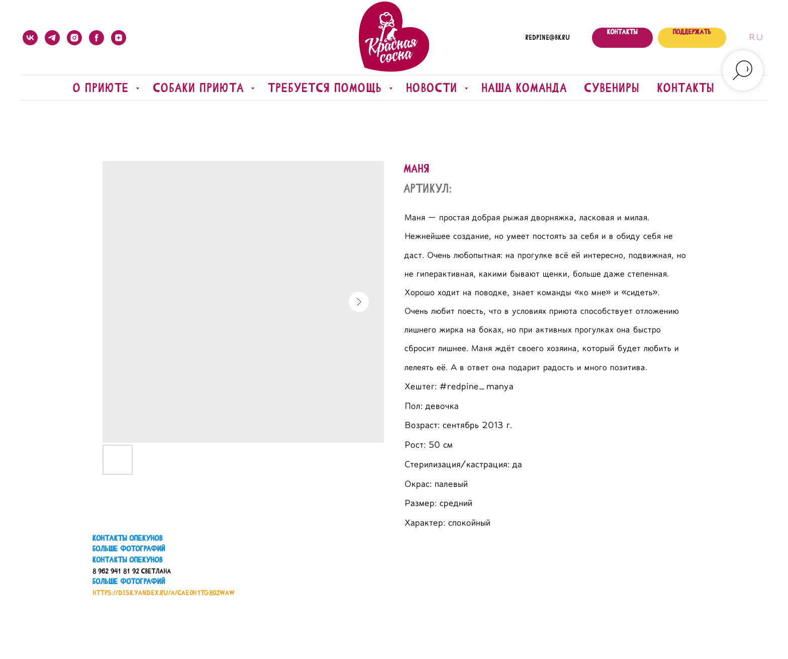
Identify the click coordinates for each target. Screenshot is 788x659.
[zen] (118, 37)
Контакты (686, 88)
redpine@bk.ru (547, 37)
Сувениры (612, 88)
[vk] (30, 37)
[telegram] (52, 37)
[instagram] (74, 37)
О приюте (103, 88)
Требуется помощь (327, 88)
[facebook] (96, 37)
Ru (755, 37)
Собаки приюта (200, 88)
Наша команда (524, 88)
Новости (434, 88)
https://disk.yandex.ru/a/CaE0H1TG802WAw (163, 593)
